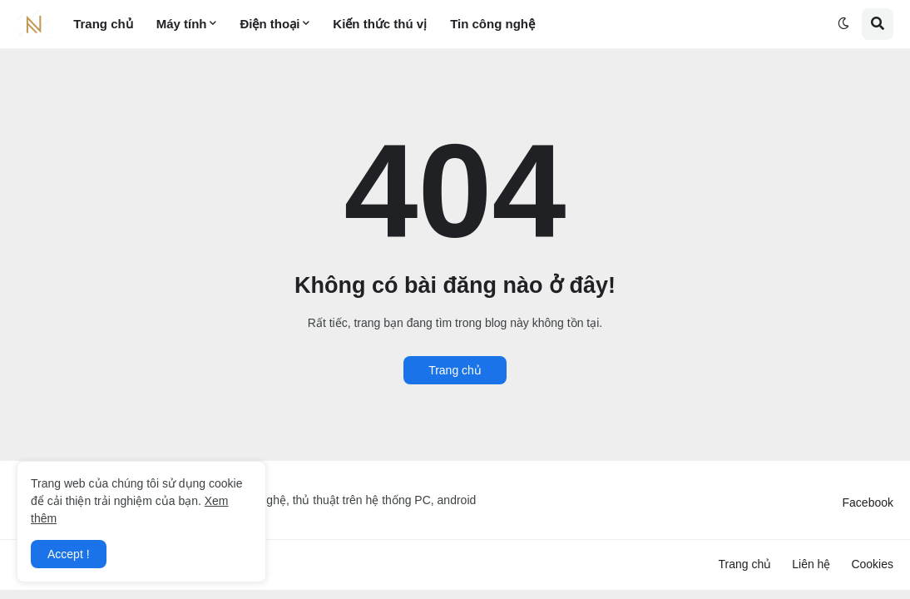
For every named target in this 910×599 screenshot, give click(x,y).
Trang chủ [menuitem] (103, 24)
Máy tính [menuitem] (181, 24)
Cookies (872, 564)
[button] (843, 24)
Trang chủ (455, 370)
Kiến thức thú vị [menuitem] (380, 24)
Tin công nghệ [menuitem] (492, 24)
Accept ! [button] (68, 554)
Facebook (868, 502)
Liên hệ (811, 564)
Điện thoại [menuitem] (269, 24)
